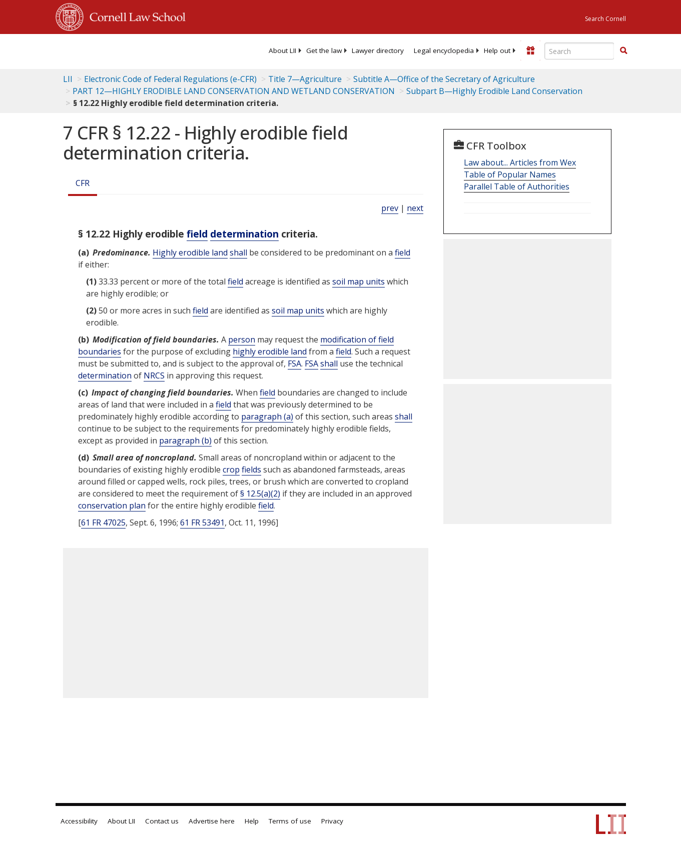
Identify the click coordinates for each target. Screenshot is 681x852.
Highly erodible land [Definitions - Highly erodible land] (190, 252)
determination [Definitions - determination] (244, 233)
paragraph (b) (185, 440)
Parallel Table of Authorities (516, 186)
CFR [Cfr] (83, 183)
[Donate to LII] (530, 50)
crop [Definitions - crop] (231, 469)
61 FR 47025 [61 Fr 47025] (103, 522)
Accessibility (79, 821)
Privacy (332, 821)
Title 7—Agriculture (305, 79)
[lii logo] (94, 50)
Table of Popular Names (510, 174)
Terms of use (290, 821)
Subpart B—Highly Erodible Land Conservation (494, 91)
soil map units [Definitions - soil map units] (358, 281)
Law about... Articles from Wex (520, 162)
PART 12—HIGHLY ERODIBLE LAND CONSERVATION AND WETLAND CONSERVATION (234, 91)
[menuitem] (282, 51)
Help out (497, 50)
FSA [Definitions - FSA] (294, 363)
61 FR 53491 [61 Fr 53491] (202, 522)
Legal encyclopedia (444, 50)
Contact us (162, 821)
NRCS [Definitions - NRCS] (154, 375)
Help (252, 821)
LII (68, 79)
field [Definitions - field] (197, 233)
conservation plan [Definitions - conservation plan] (112, 505)
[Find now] (623, 51)
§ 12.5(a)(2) (260, 493)
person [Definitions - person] (241, 339)
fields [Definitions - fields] (251, 469)
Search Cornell (605, 18)
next (415, 208)
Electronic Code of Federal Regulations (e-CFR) (170, 79)
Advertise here (212, 821)
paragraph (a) (267, 416)
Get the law (324, 50)
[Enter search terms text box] (579, 51)
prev (389, 208)
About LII (282, 50)
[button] (623, 50)
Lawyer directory (378, 50)
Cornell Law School (135, 15)
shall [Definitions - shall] (238, 252)
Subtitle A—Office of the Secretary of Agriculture (444, 79)
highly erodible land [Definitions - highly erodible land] (270, 351)
